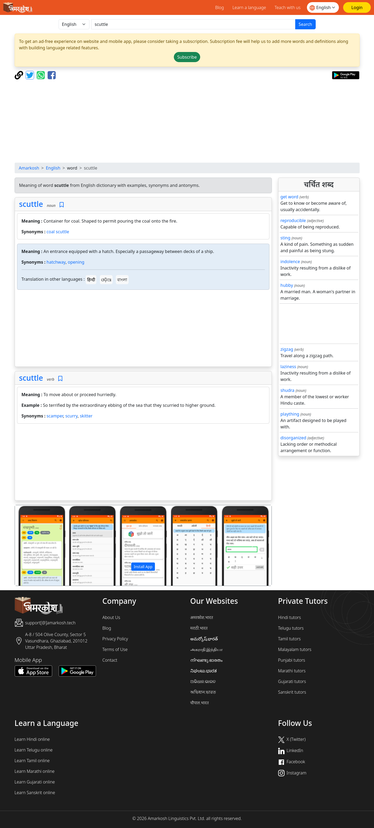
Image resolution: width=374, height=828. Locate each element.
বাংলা (122, 280)
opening (76, 262)
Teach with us (287, 7)
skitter (86, 416)
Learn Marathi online (35, 771)
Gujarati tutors (292, 681)
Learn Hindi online (32, 739)
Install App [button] (143, 566)
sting (285, 238)
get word (289, 197)
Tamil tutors (289, 639)
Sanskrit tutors (292, 692)
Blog (219, 7)
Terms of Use (115, 649)
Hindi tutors (289, 617)
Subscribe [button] (187, 57)
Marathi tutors (292, 671)
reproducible (293, 220)
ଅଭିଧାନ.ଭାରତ (203, 681)
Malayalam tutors (294, 649)
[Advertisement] (187, 121)
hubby (287, 285)
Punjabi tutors (291, 660)
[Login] (357, 7)
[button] (34, 545)
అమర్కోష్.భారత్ (204, 639)
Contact (109, 660)
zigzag (287, 349)
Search (305, 24)
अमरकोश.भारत (201, 617)
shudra (288, 390)
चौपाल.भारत (199, 703)
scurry (71, 416)
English (53, 168)
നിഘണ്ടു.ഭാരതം (206, 660)
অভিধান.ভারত (203, 692)
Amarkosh (29, 168)
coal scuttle (58, 232)
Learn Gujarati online (35, 782)
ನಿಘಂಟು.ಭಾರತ (203, 671)
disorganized (293, 438)
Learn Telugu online (34, 750)
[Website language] (323, 7)
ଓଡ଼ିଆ (106, 280)
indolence (290, 261)
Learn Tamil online (32, 760)
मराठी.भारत (199, 628)
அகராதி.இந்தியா (206, 649)
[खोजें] (193, 24)
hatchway (56, 262)
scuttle (31, 204)
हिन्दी (91, 280)
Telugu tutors (291, 628)
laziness (288, 366)
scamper (55, 416)
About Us (111, 617)
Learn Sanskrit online (35, 792)
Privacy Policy (115, 639)
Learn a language (249, 7)
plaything (290, 414)
